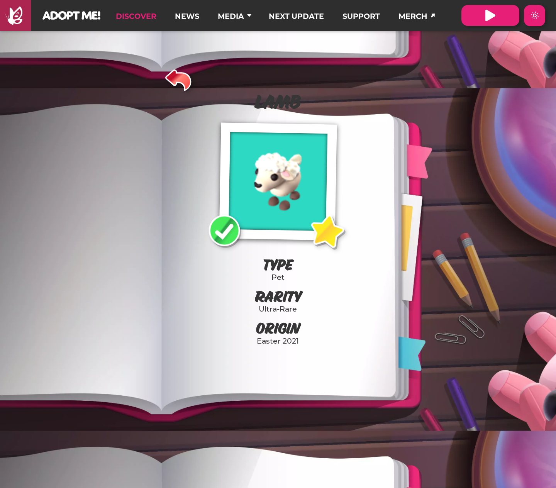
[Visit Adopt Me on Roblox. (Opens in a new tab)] (490, 15)
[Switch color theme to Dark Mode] (534, 15)
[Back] (178, 79)
